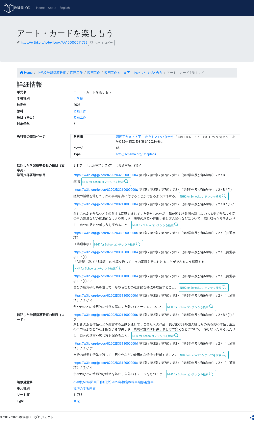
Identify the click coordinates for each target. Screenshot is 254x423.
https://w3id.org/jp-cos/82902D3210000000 (104, 190)
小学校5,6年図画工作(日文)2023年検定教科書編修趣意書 (113, 382)
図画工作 (76, 73)
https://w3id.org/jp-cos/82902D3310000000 (104, 252)
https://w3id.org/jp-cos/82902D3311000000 (104, 276)
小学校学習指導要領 (51, 73)
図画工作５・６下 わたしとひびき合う (133, 73)
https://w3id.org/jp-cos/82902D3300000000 (104, 233)
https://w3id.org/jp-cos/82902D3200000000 (104, 175)
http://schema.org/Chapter (135, 154)
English (65, 8)
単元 (76, 401)
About (52, 8)
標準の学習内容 (84, 388)
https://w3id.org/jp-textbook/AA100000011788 (54, 42)
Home (40, 8)
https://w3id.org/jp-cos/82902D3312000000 (104, 295)
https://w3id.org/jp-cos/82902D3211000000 (104, 204)
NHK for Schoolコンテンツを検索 (105, 181)
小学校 (78, 98)
